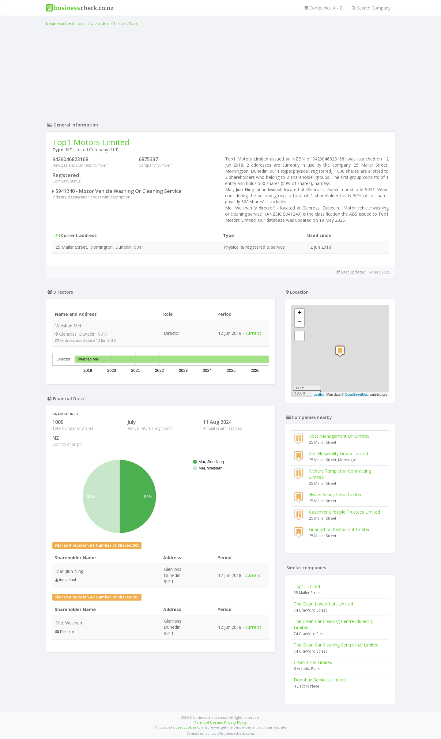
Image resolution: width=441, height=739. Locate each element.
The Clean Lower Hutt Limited (323, 604)
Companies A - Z (323, 8)
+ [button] (300, 313)
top (133, 23)
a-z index (100, 23)
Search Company (371, 8)
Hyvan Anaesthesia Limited (336, 494)
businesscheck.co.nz (66, 23)
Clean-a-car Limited (313, 662)
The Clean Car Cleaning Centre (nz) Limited (336, 645)
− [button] (300, 322)
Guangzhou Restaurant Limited (340, 529)
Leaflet (319, 394)
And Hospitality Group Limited (338, 453)
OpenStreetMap (357, 394)
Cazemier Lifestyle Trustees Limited (344, 512)
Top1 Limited (307, 586)
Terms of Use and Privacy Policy (220, 722)
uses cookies (185, 727)
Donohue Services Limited (320, 680)
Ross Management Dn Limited (339, 436)
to (123, 23)
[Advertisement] (220, 72)
